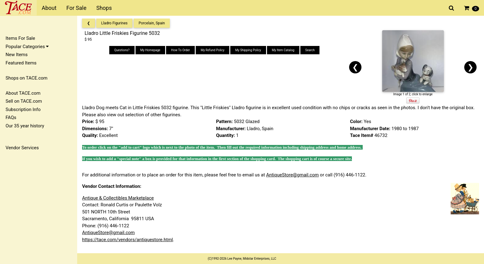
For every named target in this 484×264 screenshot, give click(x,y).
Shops (104, 8)
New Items (16, 54)
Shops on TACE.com (27, 78)
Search (310, 50)
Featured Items (21, 63)
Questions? (122, 50)
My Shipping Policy (248, 50)
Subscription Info (23, 109)
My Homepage (150, 50)
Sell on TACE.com (24, 101)
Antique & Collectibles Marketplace (118, 198)
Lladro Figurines (114, 23)
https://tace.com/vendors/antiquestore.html (127, 239)
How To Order (180, 50)
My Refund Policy (212, 50)
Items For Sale (20, 38)
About (49, 8)
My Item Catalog (283, 50)
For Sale (76, 8)
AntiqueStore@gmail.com (292, 175)
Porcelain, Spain (152, 23)
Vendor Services (22, 148)
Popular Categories (27, 46)
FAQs (11, 117)
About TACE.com (23, 93)
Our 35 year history (25, 126)
